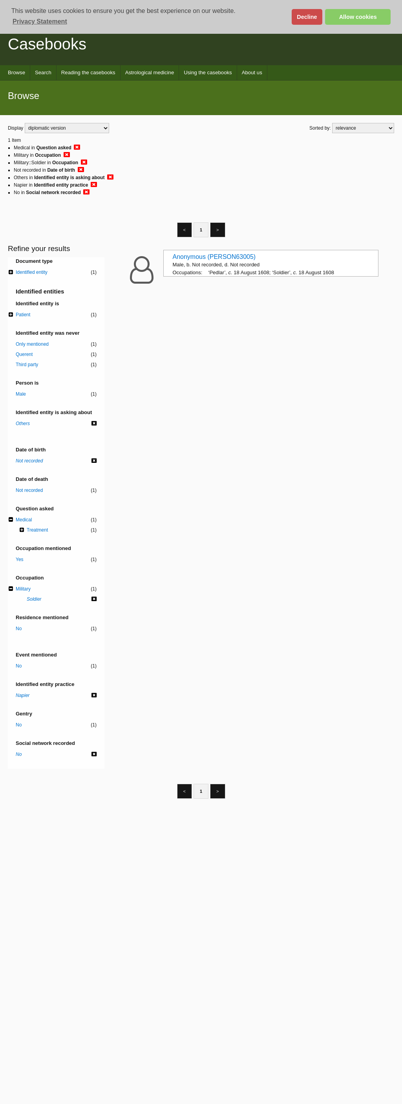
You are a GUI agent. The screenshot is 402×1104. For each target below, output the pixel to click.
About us (252, 72)
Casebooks (47, 44)
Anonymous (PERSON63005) (214, 256)
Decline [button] (307, 17)
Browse (16, 72)
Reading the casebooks (88, 72)
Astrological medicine (149, 72)
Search (43, 72)
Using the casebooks (208, 72)
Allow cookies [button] (358, 17)
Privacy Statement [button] (40, 21)
